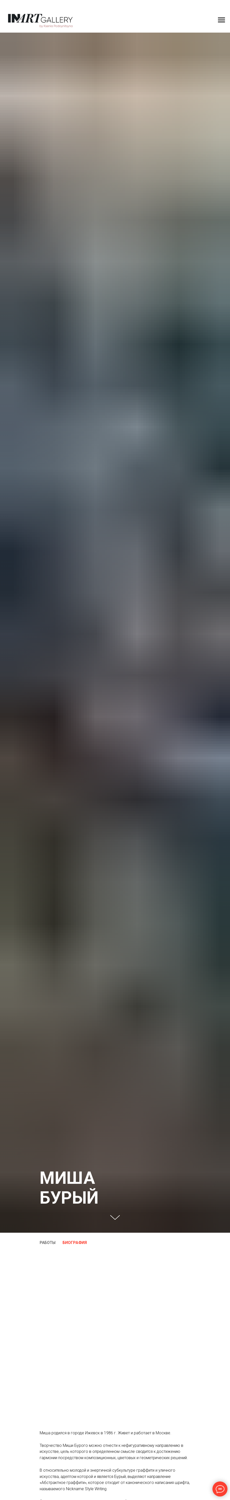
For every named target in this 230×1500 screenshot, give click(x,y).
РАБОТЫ (47, 1242)
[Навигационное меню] (221, 20)
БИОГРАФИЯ (75, 1242)
